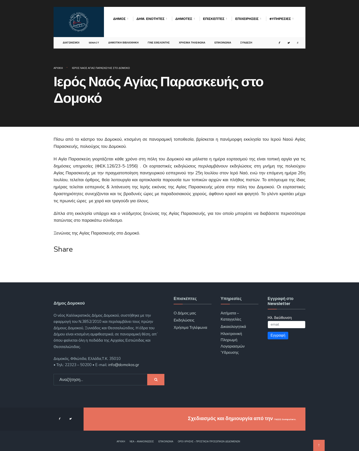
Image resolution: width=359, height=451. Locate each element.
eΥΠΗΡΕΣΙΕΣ (280, 18)
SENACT (94, 40)
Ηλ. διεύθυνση (280, 317)
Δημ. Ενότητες (150, 18)
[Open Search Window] (294, 40)
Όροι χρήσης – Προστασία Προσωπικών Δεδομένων (209, 441)
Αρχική (58, 68)
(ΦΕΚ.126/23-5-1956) (116, 166)
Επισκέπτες (214, 18)
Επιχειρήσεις (246, 18)
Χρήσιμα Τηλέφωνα (192, 40)
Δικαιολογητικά (233, 326)
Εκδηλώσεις (184, 320)
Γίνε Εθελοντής (159, 40)
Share (63, 249)
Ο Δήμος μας (185, 313)
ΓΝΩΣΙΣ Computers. (271, 418)
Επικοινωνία (223, 40)
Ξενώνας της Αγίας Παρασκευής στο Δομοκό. (97, 233)
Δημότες (183, 18)
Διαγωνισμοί (71, 40)
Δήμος (119, 18)
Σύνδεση (246, 40)
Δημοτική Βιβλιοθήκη (123, 40)
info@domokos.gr (123, 364)
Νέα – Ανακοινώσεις (142, 441)
